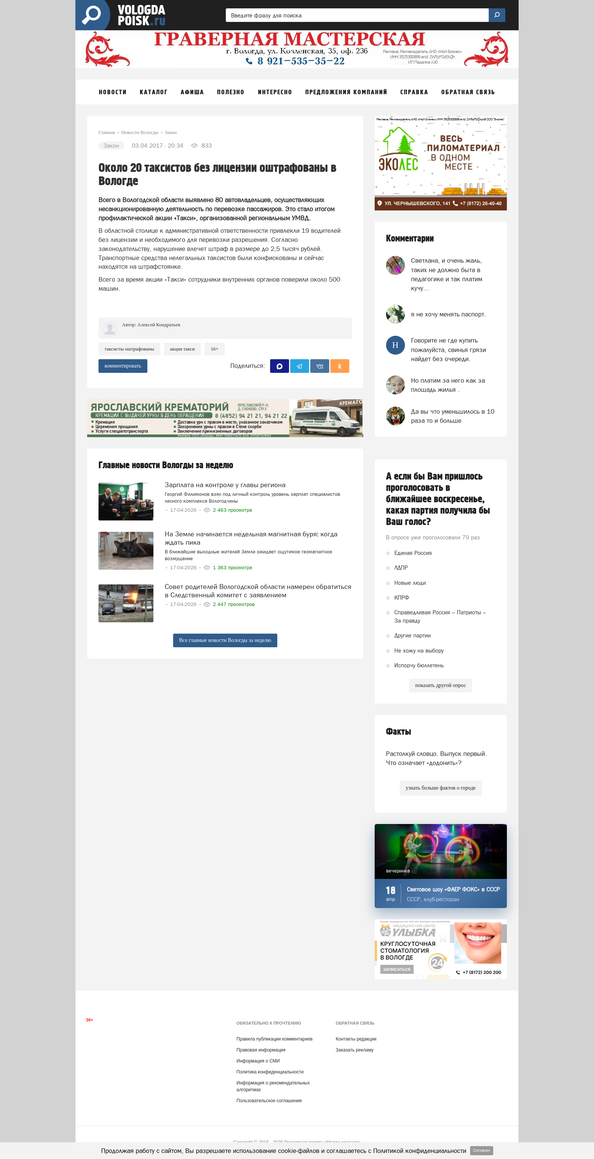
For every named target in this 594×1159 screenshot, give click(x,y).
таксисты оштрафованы (129, 349)
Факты (398, 731)
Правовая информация (260, 1050)
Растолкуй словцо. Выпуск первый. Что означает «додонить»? (436, 758)
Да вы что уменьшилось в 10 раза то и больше (452, 416)
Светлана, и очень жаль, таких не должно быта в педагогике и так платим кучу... (446, 274)
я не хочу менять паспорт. (448, 314)
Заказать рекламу (355, 1050)
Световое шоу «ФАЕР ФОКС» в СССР (453, 889)
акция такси (182, 349)
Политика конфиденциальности (269, 1072)
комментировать (123, 366)
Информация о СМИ (258, 1061)
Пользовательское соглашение (269, 1100)
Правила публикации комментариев (274, 1039)
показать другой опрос (440, 685)
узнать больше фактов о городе (440, 788)
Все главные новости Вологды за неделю (225, 640)
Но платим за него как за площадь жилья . (448, 385)
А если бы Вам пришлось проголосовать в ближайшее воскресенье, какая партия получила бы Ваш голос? (438, 499)
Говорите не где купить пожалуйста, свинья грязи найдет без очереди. (448, 349)
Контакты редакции (356, 1039)
